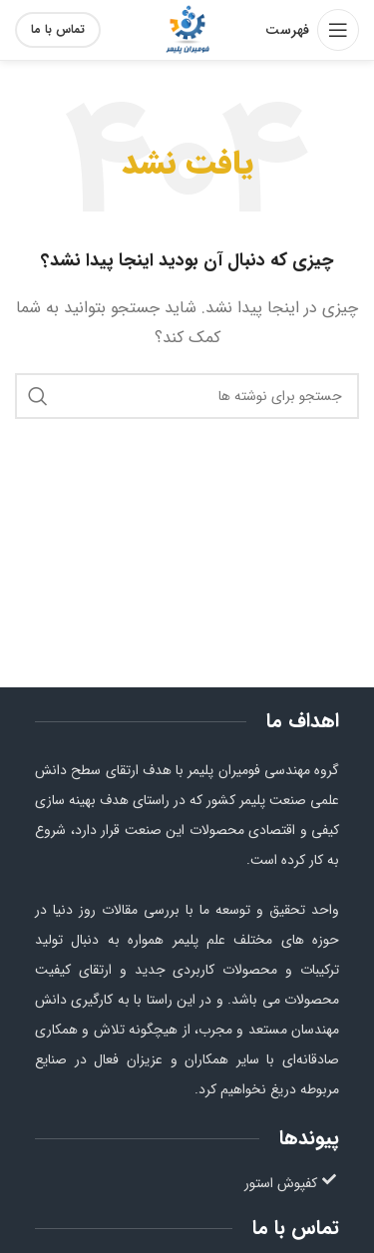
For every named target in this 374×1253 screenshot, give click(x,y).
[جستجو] (187, 396)
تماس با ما (58, 29)
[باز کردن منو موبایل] (312, 30)
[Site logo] (187, 29)
